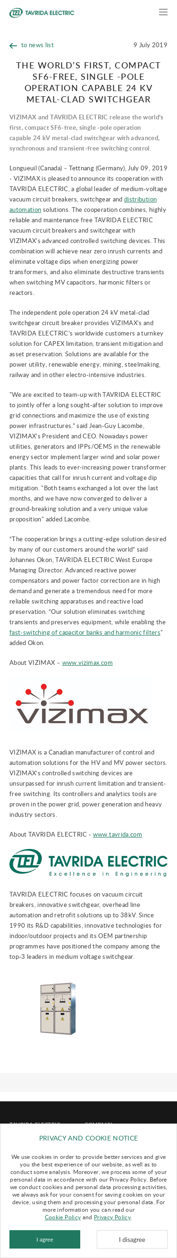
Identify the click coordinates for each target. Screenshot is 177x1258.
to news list (31, 45)
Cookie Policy (63, 1217)
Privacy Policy (112, 1217)
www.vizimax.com (87, 662)
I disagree (132, 1239)
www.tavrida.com (117, 834)
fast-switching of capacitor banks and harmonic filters (84, 632)
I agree (44, 1239)
